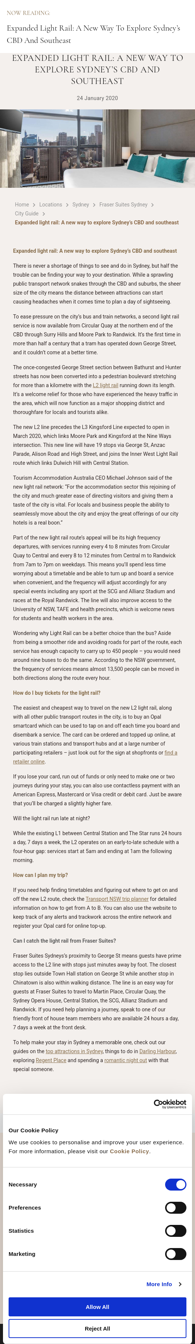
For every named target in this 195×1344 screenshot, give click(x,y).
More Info (159, 1284)
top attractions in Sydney (74, 1051)
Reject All (97, 1328)
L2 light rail (105, 385)
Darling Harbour (157, 1051)
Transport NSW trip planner (117, 899)
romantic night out (125, 1060)
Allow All (97, 1307)
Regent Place (51, 1060)
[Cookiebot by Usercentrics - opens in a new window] (153, 1104)
